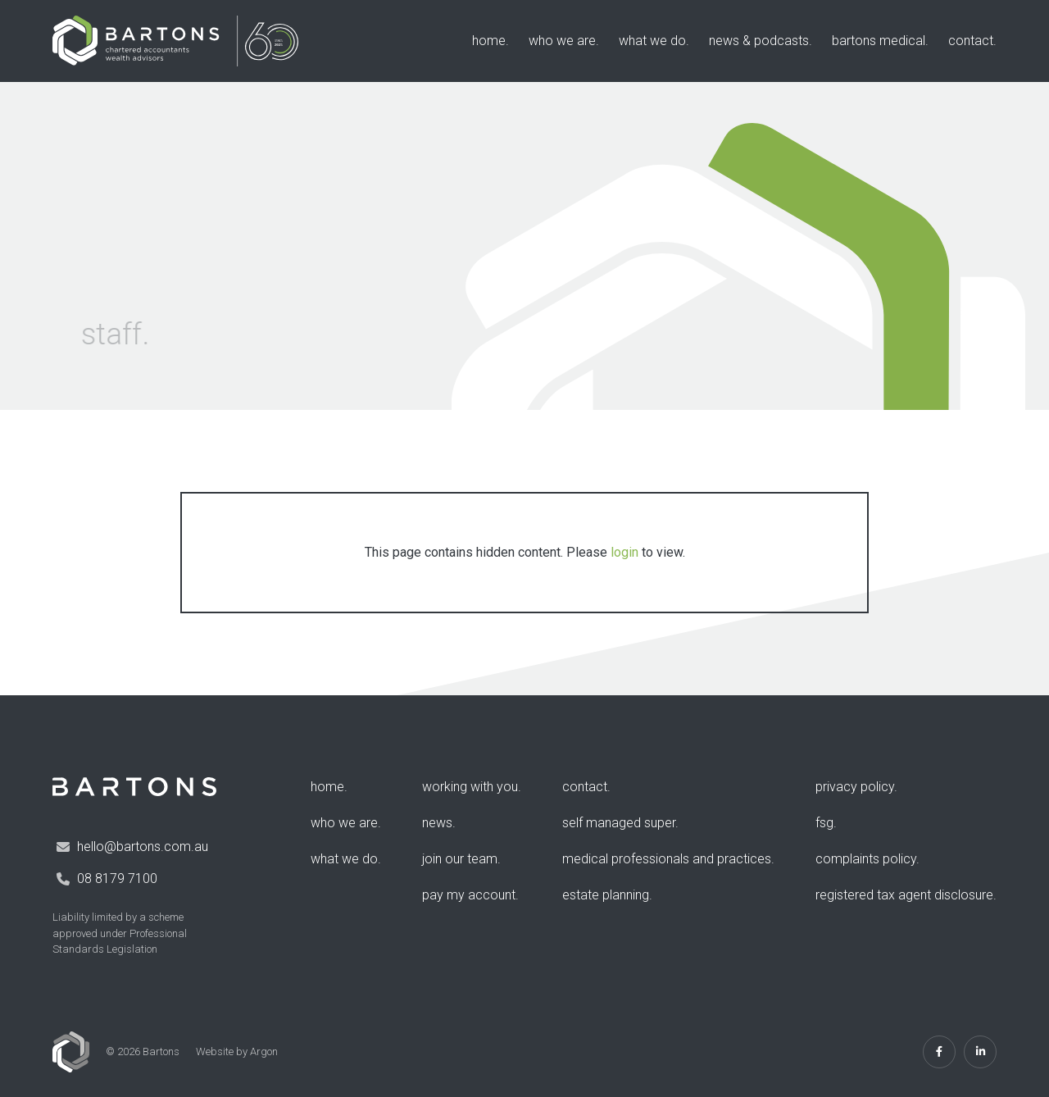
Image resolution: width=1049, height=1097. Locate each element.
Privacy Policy (854, 786)
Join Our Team (459, 859)
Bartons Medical (878, 40)
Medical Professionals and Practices (666, 859)
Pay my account (468, 895)
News (437, 823)
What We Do (652, 40)
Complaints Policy (865, 859)
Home (489, 40)
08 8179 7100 (117, 878)
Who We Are (562, 40)
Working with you (470, 786)
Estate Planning (605, 895)
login (624, 552)
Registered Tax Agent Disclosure (904, 895)
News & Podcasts (759, 40)
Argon (264, 1051)
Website (215, 1051)
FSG (824, 823)
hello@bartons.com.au (142, 846)
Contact (970, 40)
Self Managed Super (618, 823)
